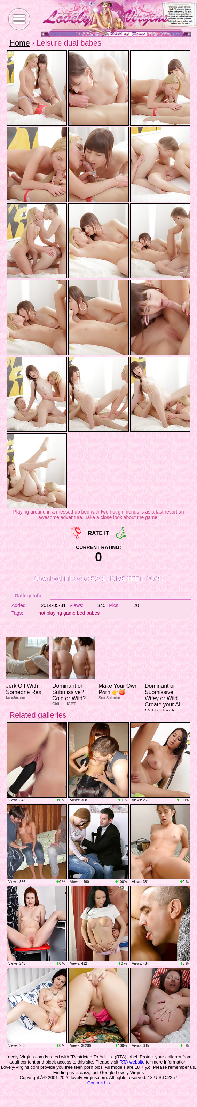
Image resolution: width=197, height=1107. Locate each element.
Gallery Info (28, 595)
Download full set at (99, 578)
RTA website (132, 1062)
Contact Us (98, 1082)
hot (41, 613)
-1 (76, 533)
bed (81, 613)
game (69, 613)
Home (19, 43)
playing (54, 613)
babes (93, 613)
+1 (121, 533)
